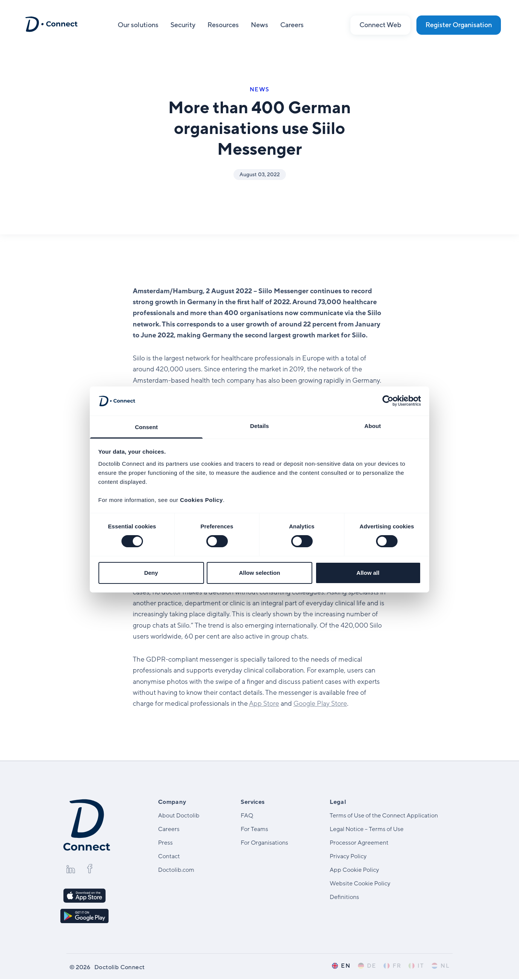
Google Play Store (320, 703)
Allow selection (259, 573)
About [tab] (372, 426)
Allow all (367, 573)
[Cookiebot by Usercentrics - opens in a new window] (388, 400)
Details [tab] (259, 426)
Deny (151, 573)
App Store (264, 703)
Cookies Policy (201, 500)
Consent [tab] (146, 427)
